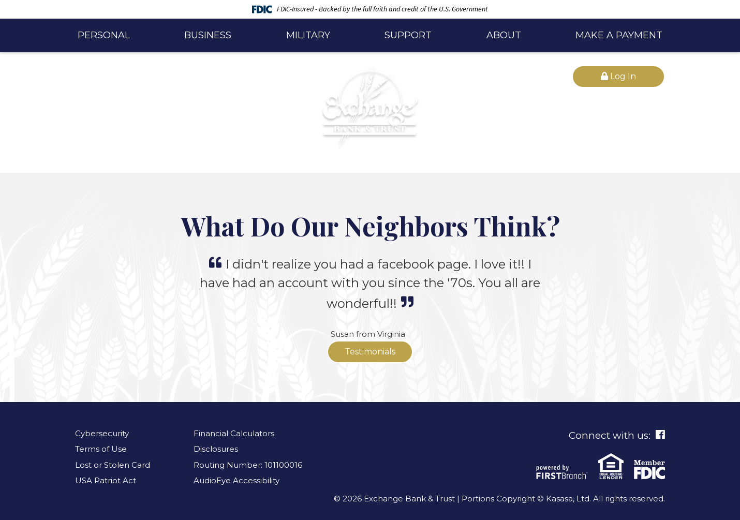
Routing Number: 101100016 (248, 465)
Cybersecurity (102, 433)
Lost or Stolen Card (112, 465)
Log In (618, 76)
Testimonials (370, 351)
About (503, 35)
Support (408, 35)
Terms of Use (101, 449)
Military (308, 35)
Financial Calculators (234, 433)
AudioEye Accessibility (236, 480)
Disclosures (216, 449)
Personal (104, 35)
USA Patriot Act (105, 480)
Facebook (660, 434)
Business (207, 35)
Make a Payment (618, 35)
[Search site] (179, 77)
